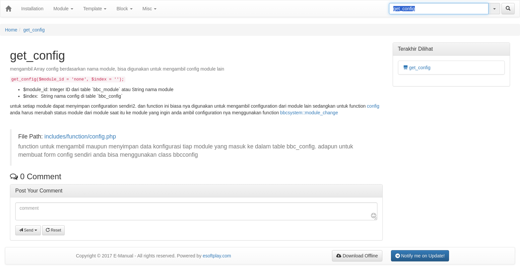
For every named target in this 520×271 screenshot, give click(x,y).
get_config (34, 29)
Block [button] (124, 8)
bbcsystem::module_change (309, 112)
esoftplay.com (217, 255)
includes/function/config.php (80, 136)
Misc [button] (150, 8)
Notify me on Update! (420, 255)
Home (11, 29)
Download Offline (357, 255)
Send (28, 230)
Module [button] (63, 8)
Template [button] (95, 8)
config (373, 106)
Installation (32, 8)
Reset (53, 230)
